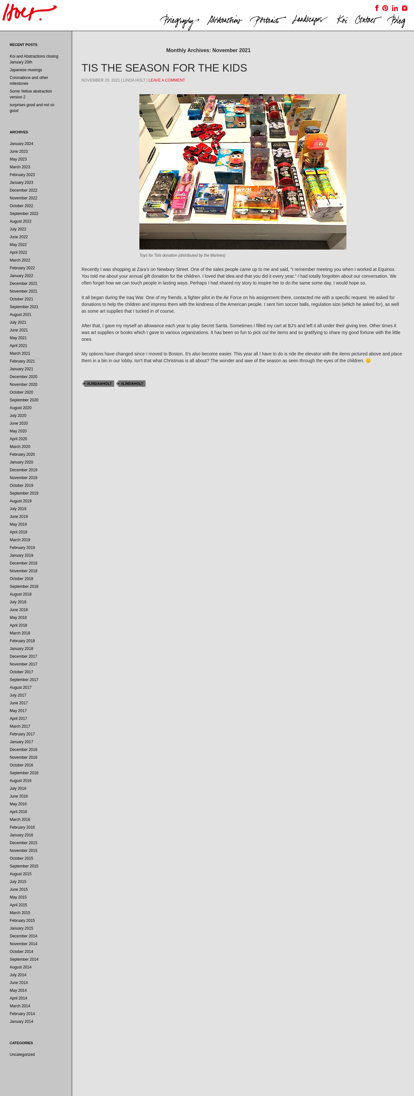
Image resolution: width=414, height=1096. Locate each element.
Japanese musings (26, 70)
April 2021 (18, 345)
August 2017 (20, 687)
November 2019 (23, 477)
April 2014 (18, 998)
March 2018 (20, 633)
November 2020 (23, 384)
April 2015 (18, 905)
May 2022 (18, 244)
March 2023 (20, 167)
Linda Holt (134, 80)
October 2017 (21, 672)
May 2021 (18, 338)
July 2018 (18, 602)
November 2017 (23, 664)
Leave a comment (166, 80)
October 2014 (21, 951)
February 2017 (22, 734)
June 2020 (19, 423)
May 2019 (18, 524)
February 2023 (22, 175)
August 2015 (20, 874)
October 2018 (21, 578)
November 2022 (23, 198)
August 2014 (20, 967)
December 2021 (23, 283)
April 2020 (18, 439)
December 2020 (23, 377)
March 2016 (20, 819)
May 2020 (18, 431)
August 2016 (20, 780)
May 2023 (18, 159)
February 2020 (22, 454)
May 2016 (18, 804)
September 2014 (24, 959)
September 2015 (24, 866)
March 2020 (20, 446)
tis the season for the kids (164, 68)
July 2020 (18, 415)
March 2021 (20, 353)
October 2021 (21, 299)
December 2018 (23, 563)
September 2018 (24, 586)
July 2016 (18, 788)
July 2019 (18, 509)
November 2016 (23, 757)
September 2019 (24, 493)
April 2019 (18, 532)
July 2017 (18, 695)
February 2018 (22, 641)
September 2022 (24, 213)
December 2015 (23, 843)
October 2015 (21, 858)
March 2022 (20, 260)
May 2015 (18, 897)
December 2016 (23, 749)
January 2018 (21, 648)
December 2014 (23, 936)
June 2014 (19, 982)
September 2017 (24, 679)
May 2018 (18, 617)
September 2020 (24, 400)
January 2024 (21, 143)
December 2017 (23, 656)
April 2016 (18, 812)
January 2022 (21, 276)
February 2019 (22, 547)
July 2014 (18, 975)
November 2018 (23, 571)
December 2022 (23, 190)
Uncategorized (22, 1054)
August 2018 (20, 594)
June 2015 (19, 889)
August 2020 (20, 408)
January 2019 (21, 555)
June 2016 (19, 796)
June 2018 (19, 610)
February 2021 (22, 361)
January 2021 (21, 369)
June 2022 (19, 237)
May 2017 (18, 711)
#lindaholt (132, 384)
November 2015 (23, 850)
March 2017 (20, 726)
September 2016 (24, 773)
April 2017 (18, 718)
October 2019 (21, 485)
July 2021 (18, 322)
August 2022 (20, 221)
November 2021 (23, 291)
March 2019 (20, 540)
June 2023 (19, 151)
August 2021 (20, 314)
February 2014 (22, 1014)
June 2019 (19, 516)
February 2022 (22, 268)
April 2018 (18, 625)
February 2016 (22, 827)
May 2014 (18, 990)
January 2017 (21, 742)
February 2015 (22, 920)
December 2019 (23, 470)
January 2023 (21, 182)
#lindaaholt (99, 384)
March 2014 (20, 1006)
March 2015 (20, 913)
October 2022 (21, 206)
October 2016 (21, 765)
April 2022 (18, 252)
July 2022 (18, 229)
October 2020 (21, 392)
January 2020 (21, 462)
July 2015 (18, 881)
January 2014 (21, 1021)
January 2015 (21, 928)
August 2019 (20, 501)
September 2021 (24, 307)
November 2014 (23, 944)
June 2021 (19, 330)
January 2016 (21, 835)
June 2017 (19, 703)
